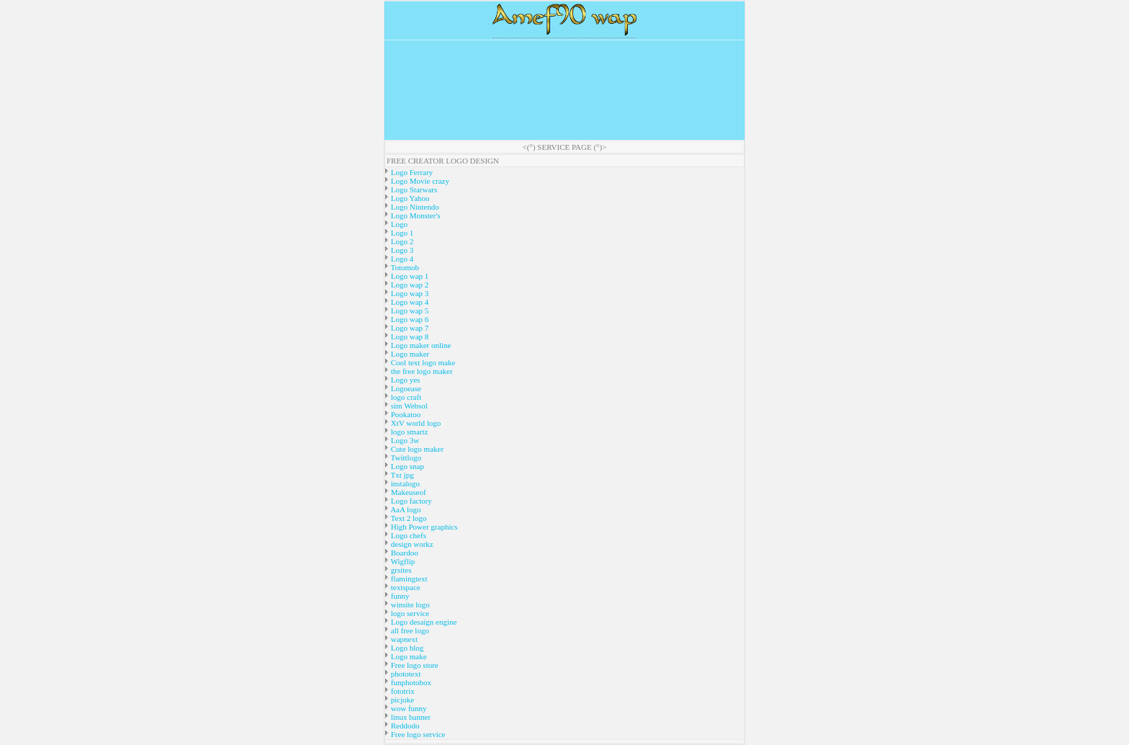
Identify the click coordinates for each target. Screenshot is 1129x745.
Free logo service (417, 734)
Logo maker (409, 353)
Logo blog (406, 647)
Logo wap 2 (408, 284)
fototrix (402, 691)
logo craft (405, 397)
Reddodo (404, 725)
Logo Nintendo (414, 206)
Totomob (404, 267)
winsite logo (409, 604)
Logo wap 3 (408, 293)
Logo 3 (401, 250)
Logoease (405, 388)
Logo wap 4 (408, 302)
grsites (400, 570)
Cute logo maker (416, 449)
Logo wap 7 (408, 328)
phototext (404, 673)
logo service (409, 613)
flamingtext (408, 578)
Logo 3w (404, 440)
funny (399, 596)
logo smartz (408, 431)
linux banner (410, 717)
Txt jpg (401, 474)
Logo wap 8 (408, 336)
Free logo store (413, 665)
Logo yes (404, 379)
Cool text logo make (422, 362)
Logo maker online (420, 345)
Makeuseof (407, 492)
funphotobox (410, 682)
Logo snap (406, 466)
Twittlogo (405, 457)
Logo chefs (407, 535)
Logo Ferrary (411, 172)
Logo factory (410, 500)
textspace (404, 587)
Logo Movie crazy (419, 181)
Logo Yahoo (409, 198)
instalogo (404, 483)
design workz (411, 544)
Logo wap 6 (408, 319)
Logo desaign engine (422, 621)
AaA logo (405, 509)
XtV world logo (415, 423)
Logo (398, 224)
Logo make (408, 656)
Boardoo (403, 552)
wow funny (408, 708)
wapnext (403, 639)
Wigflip (402, 561)
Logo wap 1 (408, 276)
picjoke (401, 699)
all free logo (409, 630)
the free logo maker (421, 371)
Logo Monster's (415, 215)
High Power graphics (423, 526)
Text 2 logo (408, 518)
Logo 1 (401, 232)
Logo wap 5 (408, 310)
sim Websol (408, 405)
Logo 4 (401, 258)
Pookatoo (404, 414)
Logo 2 (401, 241)
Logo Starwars (413, 189)
